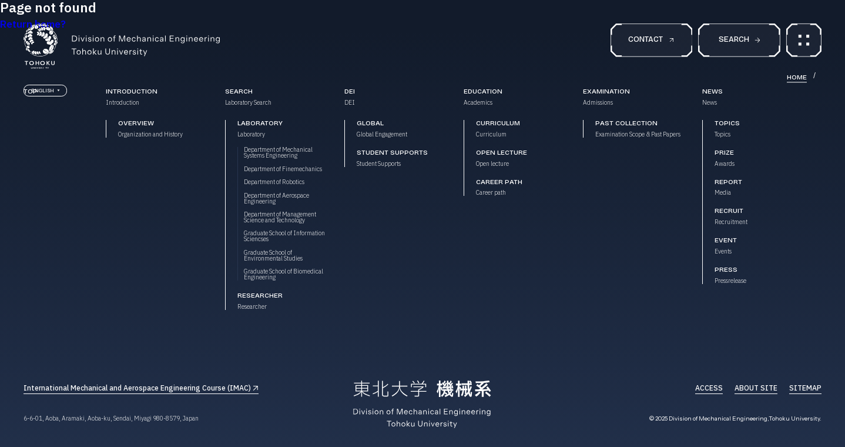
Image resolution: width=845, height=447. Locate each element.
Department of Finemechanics (283, 169)
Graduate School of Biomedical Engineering (283, 275)
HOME (797, 77)
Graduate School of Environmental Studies (273, 256)
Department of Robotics (274, 182)
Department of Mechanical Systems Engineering (278, 153)
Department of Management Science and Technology (280, 218)
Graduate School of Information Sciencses (284, 236)
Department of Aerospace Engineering (276, 199)
